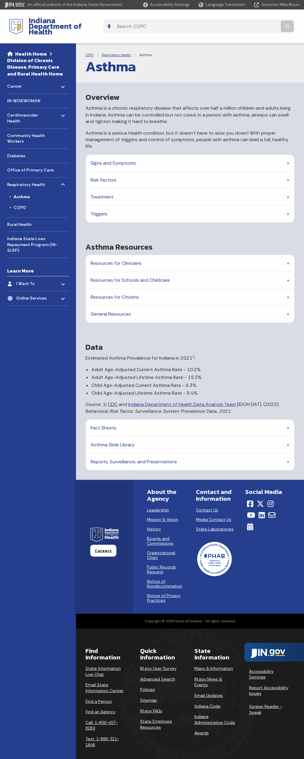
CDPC (90, 44)
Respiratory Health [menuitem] (26, 173)
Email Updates (208, 685)
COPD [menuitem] (20, 197)
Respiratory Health (116, 44)
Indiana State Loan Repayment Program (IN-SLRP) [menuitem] (32, 234)
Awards (201, 722)
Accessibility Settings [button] (261, 664)
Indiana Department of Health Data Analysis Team (182, 394)
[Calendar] (250, 516)
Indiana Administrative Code (214, 709)
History (154, 518)
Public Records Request (161, 559)
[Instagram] (270, 493)
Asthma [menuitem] (22, 186)
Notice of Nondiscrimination (164, 573)
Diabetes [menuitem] (16, 145)
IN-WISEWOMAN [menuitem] (23, 90)
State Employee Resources (156, 714)
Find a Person (99, 691)
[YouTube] (251, 504)
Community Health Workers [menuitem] (26, 128)
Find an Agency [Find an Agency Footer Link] (100, 701)
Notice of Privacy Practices (163, 587)
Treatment (102, 186)
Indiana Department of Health (76, 21)
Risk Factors (103, 169)
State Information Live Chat (103, 661)
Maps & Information (213, 658)
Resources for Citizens (115, 287)
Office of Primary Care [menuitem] (30, 160)
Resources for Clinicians (116, 253)
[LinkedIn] (262, 504)
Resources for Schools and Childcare (130, 270)
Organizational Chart (161, 545)
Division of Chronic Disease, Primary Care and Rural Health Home (35, 57)
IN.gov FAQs (151, 700)
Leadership (158, 499)
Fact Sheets (103, 418)
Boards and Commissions (160, 530)
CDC (113, 394)
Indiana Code (207, 695)
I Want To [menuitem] (33, 272)
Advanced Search (157, 668)
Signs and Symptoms (113, 152)
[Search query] (263, 21)
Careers (103, 540)
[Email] (272, 504)
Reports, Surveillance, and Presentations (134, 451)
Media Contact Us (213, 509)
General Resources (111, 304)
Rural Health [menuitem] (19, 214)
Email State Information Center (105, 677)
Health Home (31, 43)
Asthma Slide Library (112, 435)
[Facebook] (250, 493)
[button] (166, 4)
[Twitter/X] (260, 493)
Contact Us (207, 499)
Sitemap (148, 690)
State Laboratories (215, 518)
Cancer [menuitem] (24, 74)
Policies (147, 679)
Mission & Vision (162, 509)
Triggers (99, 203)
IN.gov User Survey (158, 658)
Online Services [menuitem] (33, 286)
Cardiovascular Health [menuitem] (24, 106)
